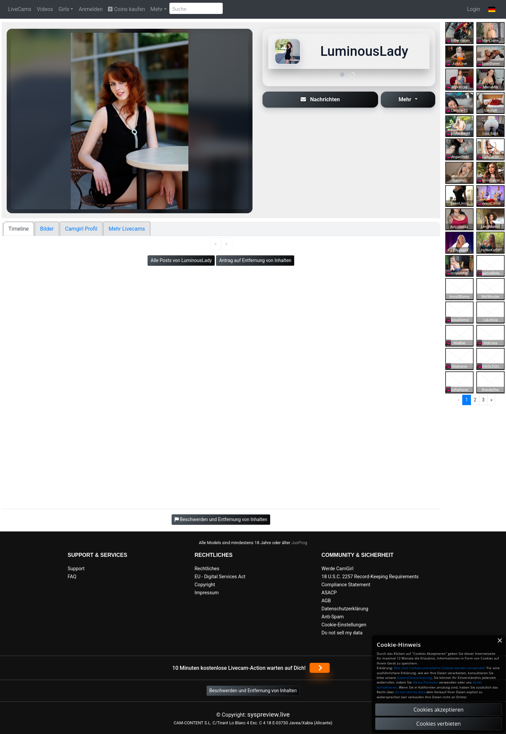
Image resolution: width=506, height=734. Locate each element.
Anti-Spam (333, 617)
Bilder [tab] (47, 229)
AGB (326, 601)
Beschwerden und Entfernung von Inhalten (253, 690)
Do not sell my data (342, 633)
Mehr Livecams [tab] (127, 229)
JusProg (299, 542)
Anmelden (90, 9)
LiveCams (19, 9)
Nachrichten (320, 99)
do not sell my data (410, 692)
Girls (63, 9)
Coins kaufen (126, 9)
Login (473, 9)
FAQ (72, 577)
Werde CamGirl (338, 569)
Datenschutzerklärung (345, 609)
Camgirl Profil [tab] (81, 229)
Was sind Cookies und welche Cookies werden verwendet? (440, 668)
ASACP (329, 593)
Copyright (205, 585)
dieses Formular (425, 682)
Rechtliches (207, 569)
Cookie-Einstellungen (344, 625)
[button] (492, 9)
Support (76, 569)
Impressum (207, 593)
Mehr (156, 9)
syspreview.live (268, 714)
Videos (45, 9)
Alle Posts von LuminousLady (181, 260)
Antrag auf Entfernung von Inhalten (255, 260)
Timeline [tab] (18, 229)
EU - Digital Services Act (220, 577)
